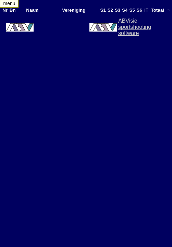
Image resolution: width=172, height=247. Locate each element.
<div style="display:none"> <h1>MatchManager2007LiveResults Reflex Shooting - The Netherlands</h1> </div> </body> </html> (86, 123)
